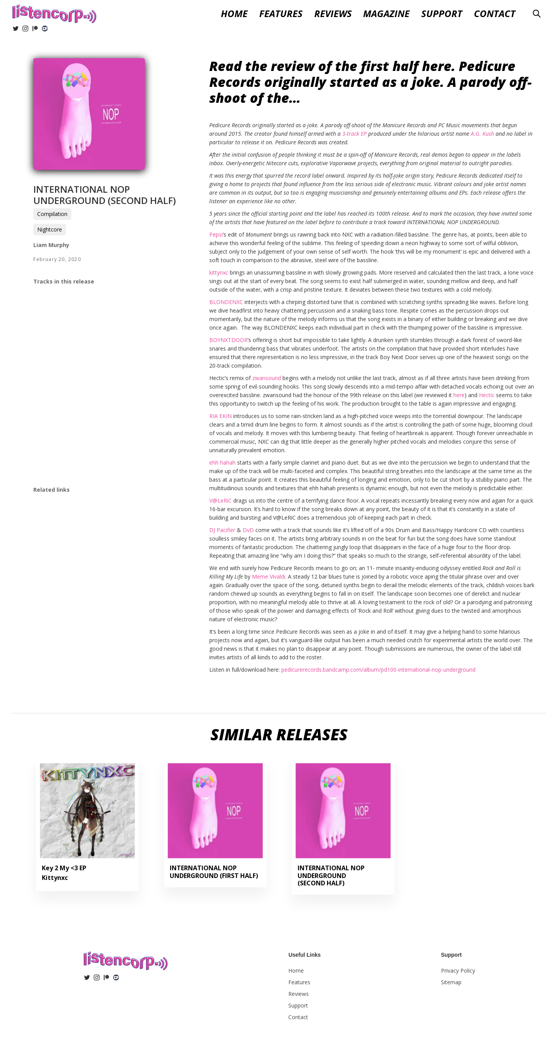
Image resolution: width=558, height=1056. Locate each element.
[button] (333, 13)
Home (234, 13)
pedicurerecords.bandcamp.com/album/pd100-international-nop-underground (378, 669)
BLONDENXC (226, 302)
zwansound (266, 378)
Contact (494, 13)
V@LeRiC (220, 500)
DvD (248, 530)
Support (441, 13)
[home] (54, 13)
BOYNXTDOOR (228, 340)
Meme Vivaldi (268, 576)
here (459, 395)
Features (281, 13)
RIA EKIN (220, 416)
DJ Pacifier (222, 530)
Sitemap (451, 982)
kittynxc (218, 272)
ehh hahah (222, 462)
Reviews (298, 993)
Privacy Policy (458, 970)
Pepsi (216, 234)
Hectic (486, 395)
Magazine (386, 13)
